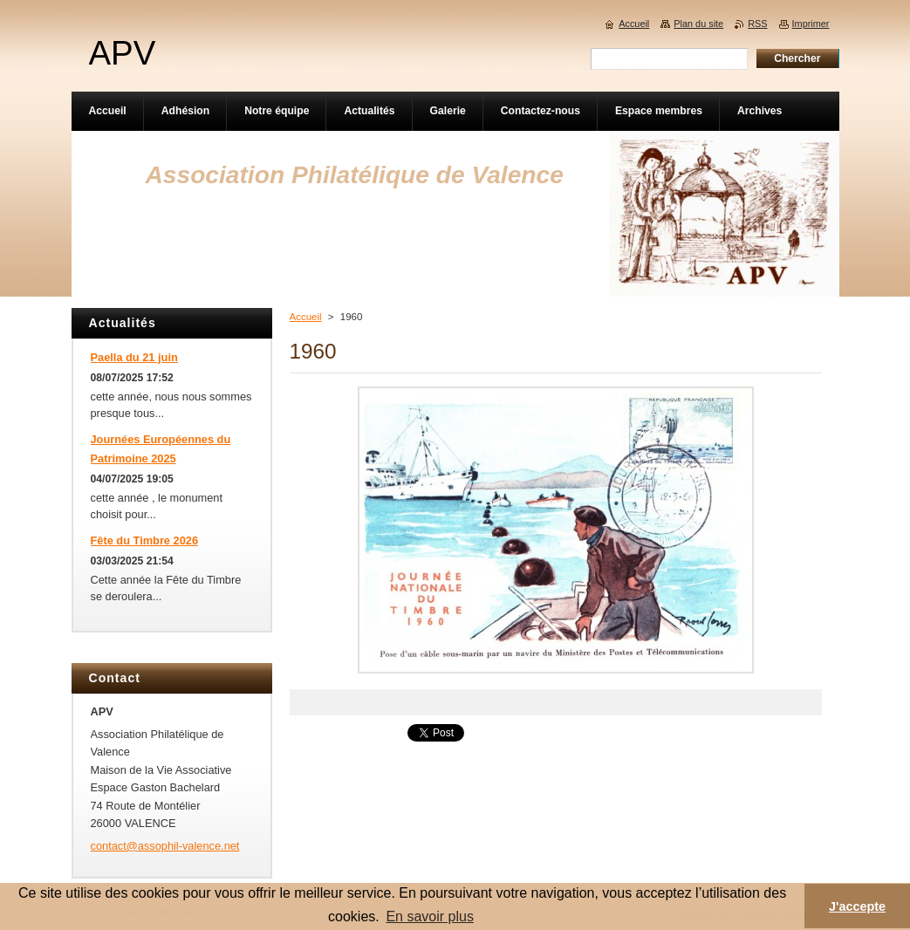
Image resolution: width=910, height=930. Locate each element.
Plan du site (698, 23)
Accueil (306, 316)
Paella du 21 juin (134, 357)
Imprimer (811, 23)
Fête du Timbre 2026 (145, 540)
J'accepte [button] (857, 906)
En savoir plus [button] (430, 916)
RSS (757, 23)
